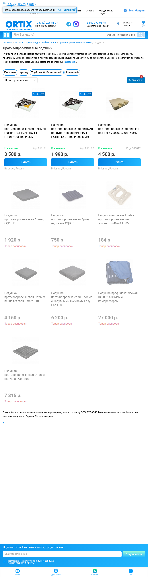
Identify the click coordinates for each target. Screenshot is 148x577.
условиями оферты (24, 563)
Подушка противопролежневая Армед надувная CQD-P (70, 219)
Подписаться (134, 554)
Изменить (69, 9)
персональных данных (40, 561)
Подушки (10, 72)
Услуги (77, 10)
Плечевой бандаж (125, 35)
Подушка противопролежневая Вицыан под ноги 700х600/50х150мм (118, 129)
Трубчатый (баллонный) (46, 72)
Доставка (70, 62)
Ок (59, 9)
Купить (25, 162)
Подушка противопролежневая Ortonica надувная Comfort (25, 374)
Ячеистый (72, 72)
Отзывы (90, 10)
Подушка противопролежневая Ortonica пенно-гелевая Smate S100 (25, 297)
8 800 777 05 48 (96, 22)
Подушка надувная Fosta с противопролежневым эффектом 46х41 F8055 (116, 219)
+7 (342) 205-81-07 (46, 22)
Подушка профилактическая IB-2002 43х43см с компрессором (118, 297)
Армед (23, 72)
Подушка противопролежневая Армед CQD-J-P (24, 219)
